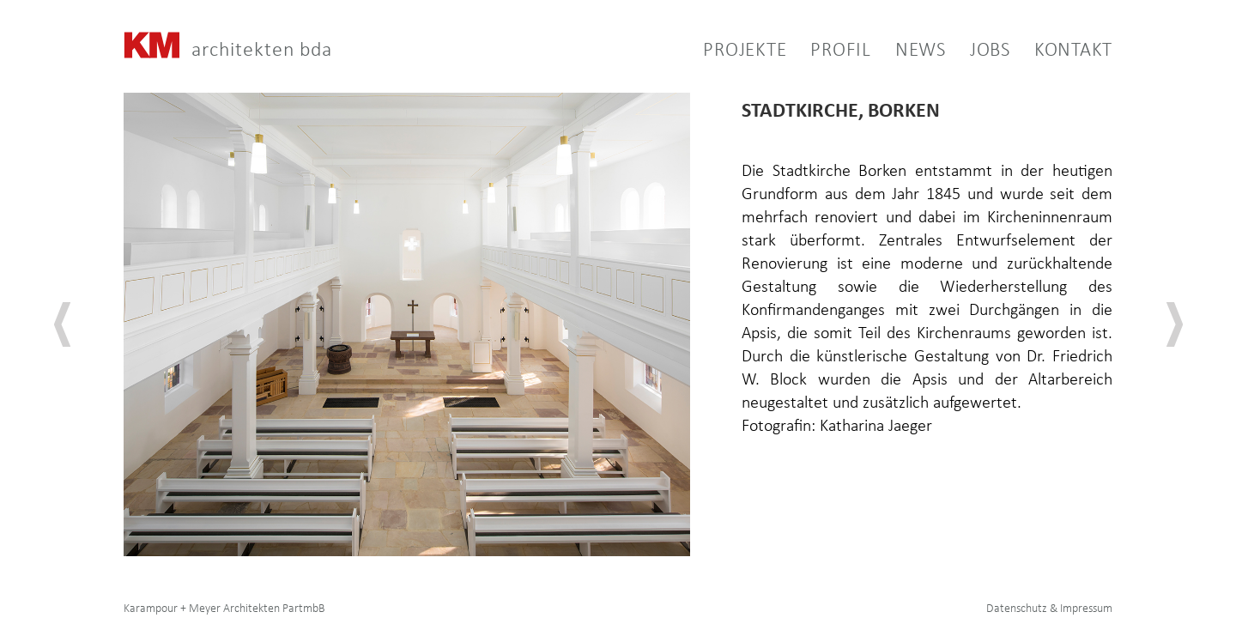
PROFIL (840, 51)
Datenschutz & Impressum (1049, 609)
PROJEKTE (744, 51)
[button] (828, 52)
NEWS (920, 51)
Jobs (990, 51)
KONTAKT (1073, 51)
